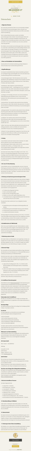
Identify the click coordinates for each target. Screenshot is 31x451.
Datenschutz (15, 446)
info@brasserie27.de (8, 354)
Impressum (15, 444)
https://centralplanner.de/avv (7, 376)
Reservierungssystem (15, 282)
